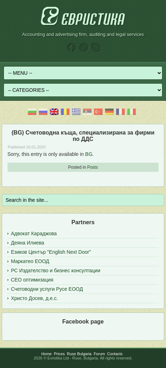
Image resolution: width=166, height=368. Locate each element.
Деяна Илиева (27, 243)
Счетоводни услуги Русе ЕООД (47, 289)
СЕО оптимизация (32, 280)
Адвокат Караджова (34, 233)
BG (88, 154)
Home (46, 354)
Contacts (115, 354)
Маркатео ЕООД (30, 261)
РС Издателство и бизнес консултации (55, 270)
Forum (99, 354)
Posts (92, 167)
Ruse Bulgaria (79, 354)
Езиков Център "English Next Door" (51, 252)
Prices (59, 354)
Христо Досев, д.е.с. (34, 298)
